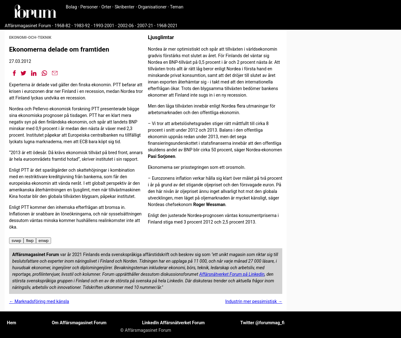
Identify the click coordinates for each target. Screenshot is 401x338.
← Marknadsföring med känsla (39, 301)
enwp (44, 240)
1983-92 (82, 25)
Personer (89, 6)
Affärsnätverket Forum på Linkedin (231, 274)
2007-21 (145, 25)
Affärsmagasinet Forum (28, 25)
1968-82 (62, 25)
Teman (176, 6)
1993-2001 (103, 25)
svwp (16, 240)
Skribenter (124, 6)
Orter (106, 6)
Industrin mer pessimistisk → (253, 301)
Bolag (71, 6)
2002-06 (126, 25)
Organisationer (152, 6)
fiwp (30, 240)
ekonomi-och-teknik (30, 37)
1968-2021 (167, 25)
